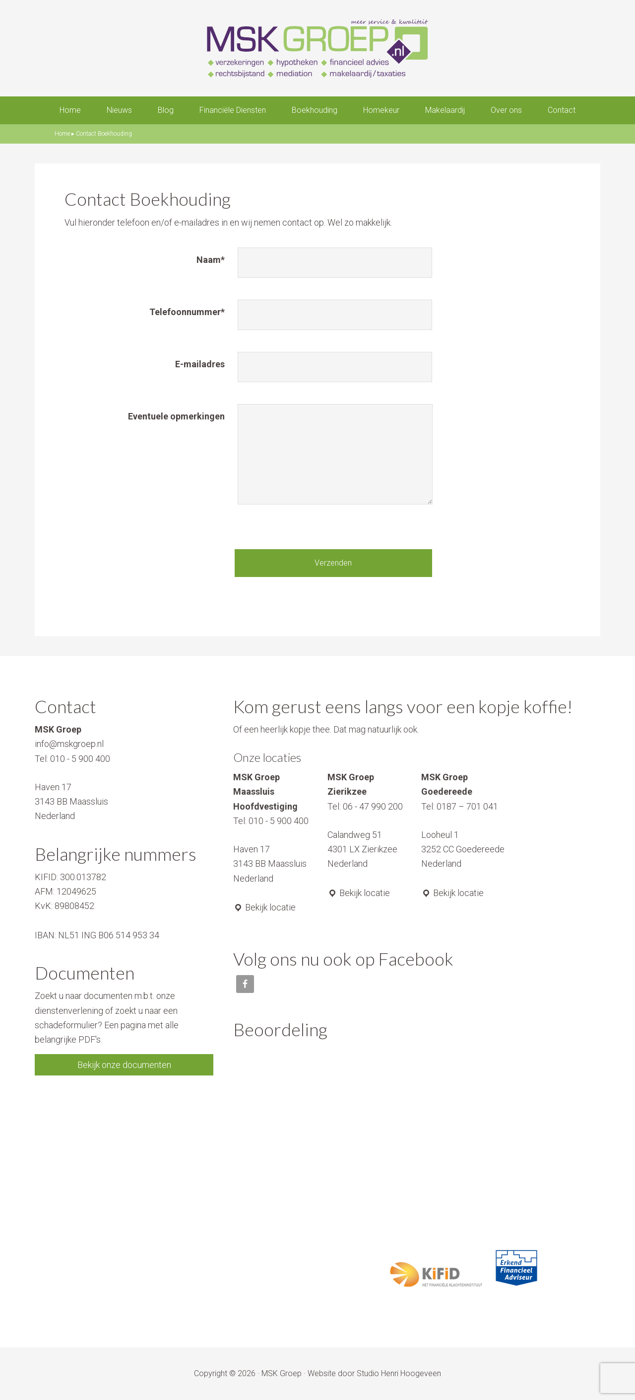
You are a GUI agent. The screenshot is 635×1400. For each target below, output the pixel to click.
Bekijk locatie (264, 907)
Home (62, 133)
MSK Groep (281, 1373)
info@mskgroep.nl (69, 744)
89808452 (74, 906)
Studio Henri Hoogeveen (399, 1373)
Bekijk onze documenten (124, 1065)
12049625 (76, 891)
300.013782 (83, 877)
